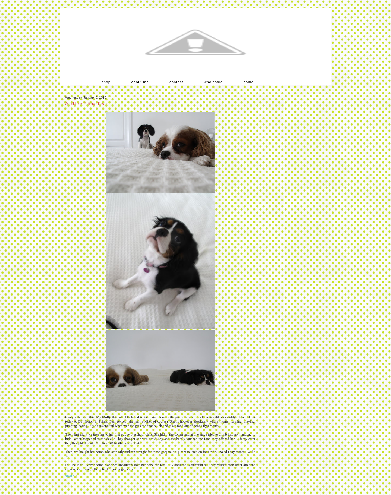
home (249, 82)
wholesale (213, 82)
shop (106, 82)
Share (70, 476)
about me (140, 82)
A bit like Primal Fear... (88, 103)
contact (176, 82)
